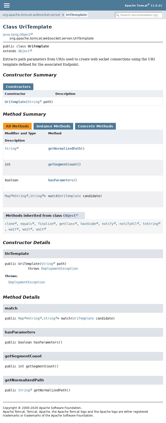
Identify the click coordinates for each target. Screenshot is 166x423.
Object (24, 51)
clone (9, 224)
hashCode (88, 224)
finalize (45, 224)
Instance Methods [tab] (53, 126)
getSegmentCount (62, 164)
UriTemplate (76, 15)
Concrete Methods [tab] (95, 126)
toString (150, 224)
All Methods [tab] (17, 126)
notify (107, 224)
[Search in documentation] (138, 15)
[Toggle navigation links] (6, 5)
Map (8, 196)
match (53, 196)
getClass (67, 224)
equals (26, 224)
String (33, 102)
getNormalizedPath (64, 148)
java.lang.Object (16, 34)
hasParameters (60, 180)
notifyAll (128, 224)
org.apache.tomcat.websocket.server (31, 15)
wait (12, 229)
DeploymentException (59, 268)
